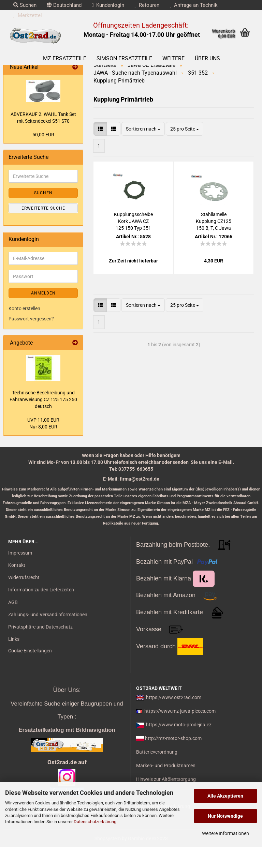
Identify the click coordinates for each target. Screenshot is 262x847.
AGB (13, 602)
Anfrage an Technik (194, 5)
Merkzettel (27, 15)
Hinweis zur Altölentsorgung (166, 779)
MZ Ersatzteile (64, 58)
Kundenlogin (108, 5)
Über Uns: (67, 689)
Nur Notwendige (225, 816)
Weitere (173, 58)
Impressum (20, 553)
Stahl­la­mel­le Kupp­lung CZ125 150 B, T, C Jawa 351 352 (213, 221)
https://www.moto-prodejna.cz (179, 724)
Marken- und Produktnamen (165, 765)
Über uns (207, 58)
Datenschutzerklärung (95, 821)
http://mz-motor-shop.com (173, 738)
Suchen (25, 5)
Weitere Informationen (225, 833)
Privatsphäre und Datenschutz (40, 627)
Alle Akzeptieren (225, 796)
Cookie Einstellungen (30, 650)
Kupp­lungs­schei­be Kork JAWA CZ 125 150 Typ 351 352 (133, 221)
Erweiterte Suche (43, 208)
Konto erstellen (24, 308)
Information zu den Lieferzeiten (41, 589)
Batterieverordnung (156, 752)
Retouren (146, 5)
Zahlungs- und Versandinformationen (47, 614)
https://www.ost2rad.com (173, 697)
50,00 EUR (43, 134)
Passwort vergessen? (31, 318)
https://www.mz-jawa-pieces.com (180, 711)
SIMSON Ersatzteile (124, 58)
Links (13, 639)
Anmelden (43, 293)
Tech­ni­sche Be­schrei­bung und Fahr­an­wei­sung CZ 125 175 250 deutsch (43, 399)
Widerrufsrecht (24, 577)
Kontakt (16, 565)
